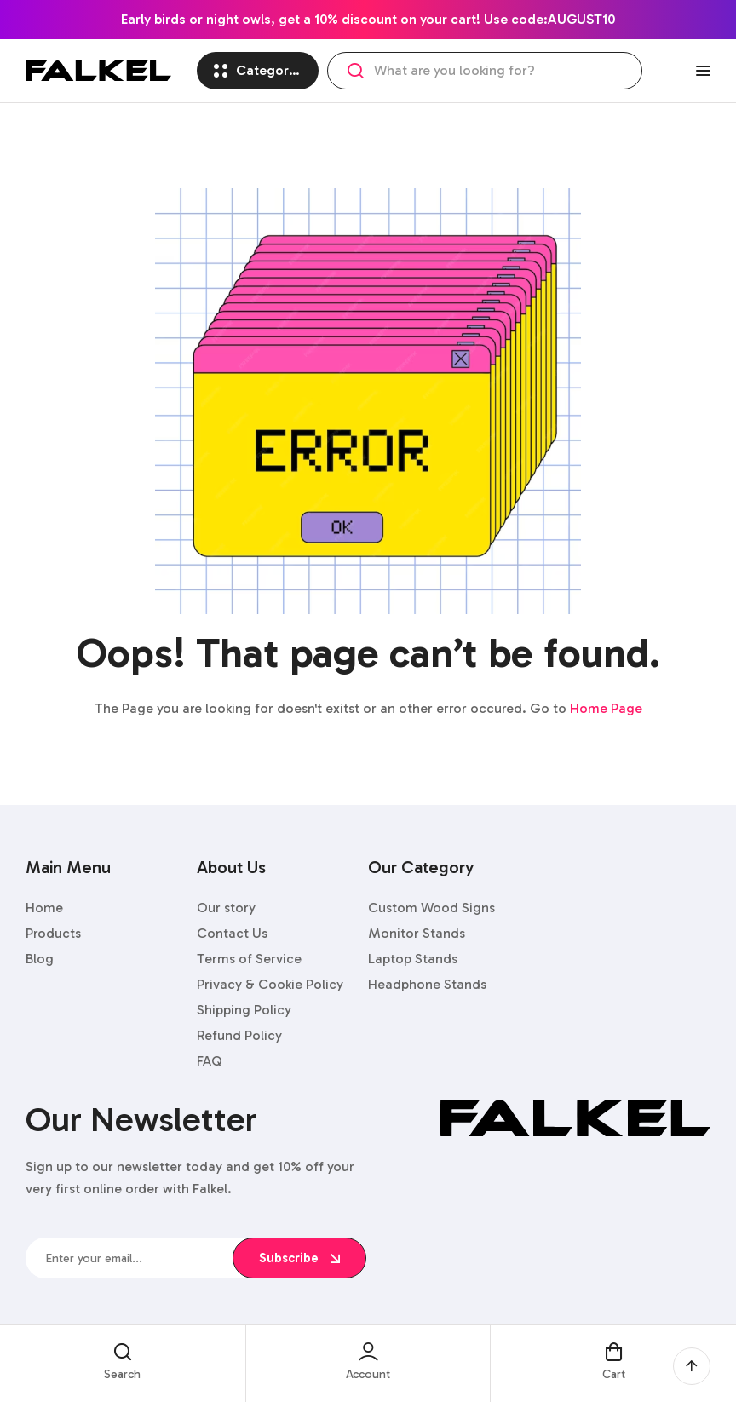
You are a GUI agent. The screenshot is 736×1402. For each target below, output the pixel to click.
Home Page (606, 708)
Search (355, 70)
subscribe (299, 1258)
